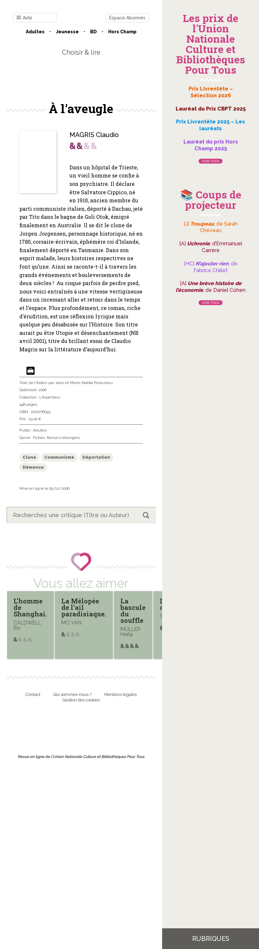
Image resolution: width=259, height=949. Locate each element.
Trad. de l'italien (33, 382)
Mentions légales (120, 694)
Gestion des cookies (81, 700)
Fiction (39, 437)
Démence (33, 467)
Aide (24, 18)
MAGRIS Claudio (94, 135)
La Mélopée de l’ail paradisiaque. (83, 607)
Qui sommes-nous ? (72, 694)
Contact (33, 694)
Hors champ (122, 31)
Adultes (35, 31)
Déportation (96, 457)
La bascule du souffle (133, 610)
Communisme (59, 457)
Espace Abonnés (127, 17)
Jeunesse (67, 31)
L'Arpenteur (49, 397)
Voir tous (210, 161)
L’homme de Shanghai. (30, 607)
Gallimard (27, 390)
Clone (29, 457)
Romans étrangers (63, 437)
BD (93, 31)
